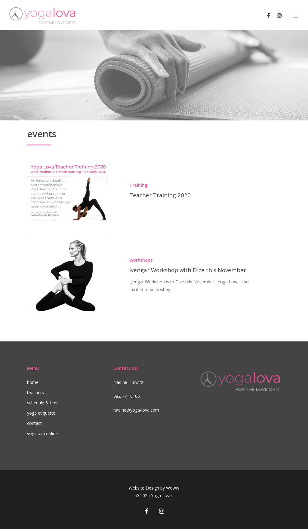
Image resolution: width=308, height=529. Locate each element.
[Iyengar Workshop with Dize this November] (69, 274)
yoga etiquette (41, 413)
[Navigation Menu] (296, 15)
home (32, 382)
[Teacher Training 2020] (69, 191)
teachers (35, 392)
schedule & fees (42, 403)
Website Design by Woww (154, 488)
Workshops (140, 260)
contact (34, 423)
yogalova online (42, 433)
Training (138, 185)
